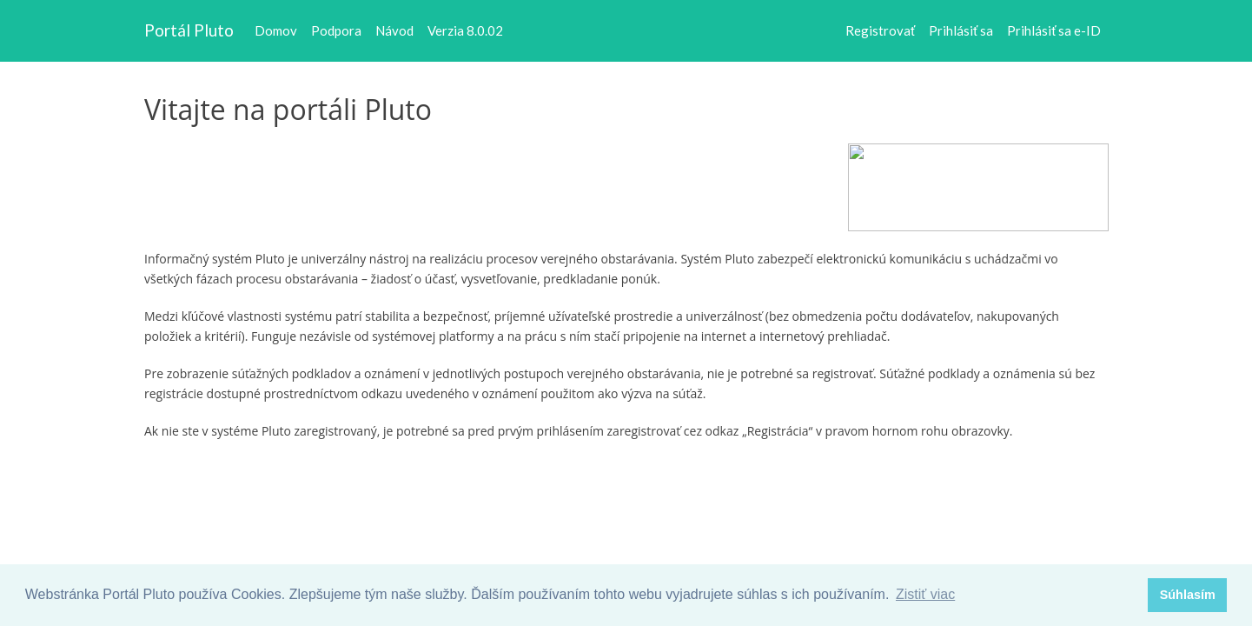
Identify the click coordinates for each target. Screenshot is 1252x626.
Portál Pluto (189, 30)
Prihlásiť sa (961, 30)
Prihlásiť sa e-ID (1054, 30)
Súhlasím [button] (1188, 595)
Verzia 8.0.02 (465, 30)
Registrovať (880, 30)
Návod (394, 30)
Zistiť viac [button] (925, 594)
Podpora (336, 30)
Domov (276, 30)
